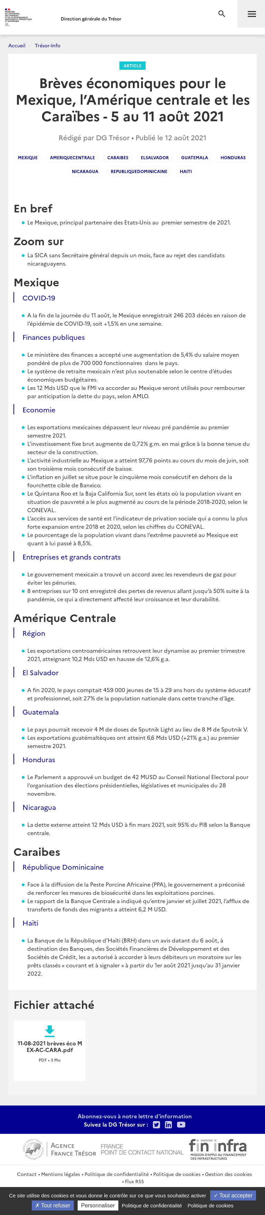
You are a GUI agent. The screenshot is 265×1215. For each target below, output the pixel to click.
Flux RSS (134, 1181)
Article (132, 65)
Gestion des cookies (228, 1173)
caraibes (117, 157)
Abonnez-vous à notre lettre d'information (135, 1116)
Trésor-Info (47, 45)
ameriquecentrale (72, 157)
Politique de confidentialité (117, 1173)
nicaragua (85, 171)
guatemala (194, 157)
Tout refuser (52, 1205)
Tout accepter (233, 1195)
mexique (28, 157)
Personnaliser (98, 1205)
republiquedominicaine (139, 171)
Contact (27, 1173)
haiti (186, 171)
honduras (233, 157)
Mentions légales (60, 1173)
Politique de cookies (176, 1173)
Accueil (17, 45)
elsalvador (155, 157)
